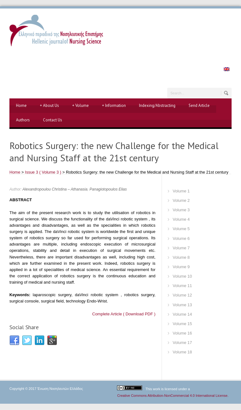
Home (21, 105)
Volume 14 (182, 314)
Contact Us (52, 120)
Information (114, 105)
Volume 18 (182, 352)
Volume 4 (181, 219)
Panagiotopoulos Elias (108, 189)
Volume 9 (181, 266)
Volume (80, 105)
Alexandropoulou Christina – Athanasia (55, 189)
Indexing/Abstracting (157, 105)
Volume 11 (182, 285)
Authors (23, 120)
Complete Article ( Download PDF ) (124, 314)
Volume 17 (182, 342)
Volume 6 (181, 238)
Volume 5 (181, 228)
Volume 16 (182, 333)
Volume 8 (181, 257)
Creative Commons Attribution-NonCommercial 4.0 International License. (172, 395)
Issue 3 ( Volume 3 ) (43, 172)
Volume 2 (181, 200)
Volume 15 (182, 323)
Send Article (199, 105)
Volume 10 (182, 276)
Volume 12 (182, 295)
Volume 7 (181, 248)
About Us (49, 105)
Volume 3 (181, 210)
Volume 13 (182, 304)
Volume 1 (181, 191)
